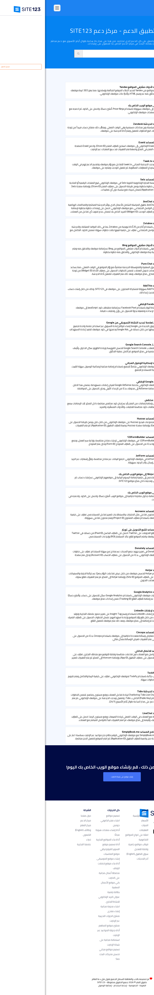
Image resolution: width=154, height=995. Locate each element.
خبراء (43, 839)
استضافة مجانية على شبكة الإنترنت (65, 942)
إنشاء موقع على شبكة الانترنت (77, 777)
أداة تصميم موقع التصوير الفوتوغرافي (65, 846)
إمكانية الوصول (60, 985)
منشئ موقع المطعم (64, 925)
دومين (71, 825)
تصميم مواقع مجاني (64, 949)
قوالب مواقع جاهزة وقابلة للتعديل (93, 846)
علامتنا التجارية (39, 844)
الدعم (133, 76)
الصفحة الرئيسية (95, 815)
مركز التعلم (40, 825)
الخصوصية (88, 985)
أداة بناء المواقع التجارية (63, 839)
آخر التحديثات (97, 858)
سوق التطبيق (122, 76)
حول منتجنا (41, 815)
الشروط (98, 985)
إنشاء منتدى (68, 911)
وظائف (38, 830)
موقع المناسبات (67, 854)
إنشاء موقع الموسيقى (63, 858)
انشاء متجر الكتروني (65, 820)
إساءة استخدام (75, 985)
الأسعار (99, 820)
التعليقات (98, 830)
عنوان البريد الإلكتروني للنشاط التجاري (64, 899)
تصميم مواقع (68, 815)
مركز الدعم (40, 820)
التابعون (42, 834)
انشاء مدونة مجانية (65, 906)
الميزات (99, 825)
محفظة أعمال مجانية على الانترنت (64, 875)
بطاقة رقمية (68, 892)
